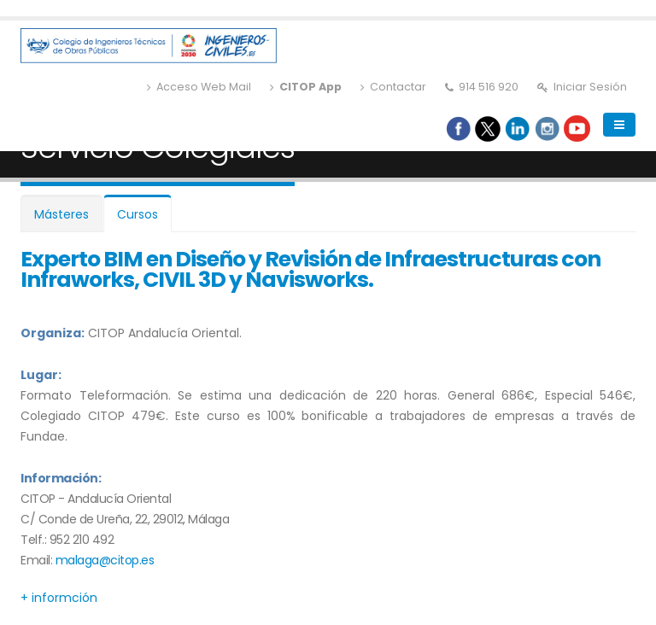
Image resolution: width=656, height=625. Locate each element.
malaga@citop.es (105, 560)
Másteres (61, 214)
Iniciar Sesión (582, 86)
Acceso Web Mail (199, 86)
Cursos (137, 214)
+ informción (58, 597)
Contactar (393, 86)
